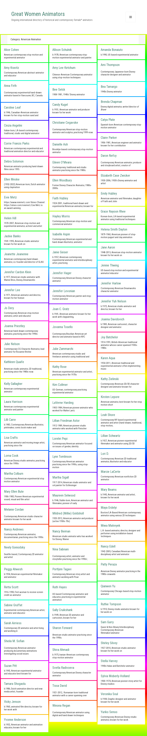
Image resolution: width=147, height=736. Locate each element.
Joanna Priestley (14, 326)
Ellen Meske (12, 179)
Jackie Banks (12, 236)
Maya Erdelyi (109, 507)
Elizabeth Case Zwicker (115, 175)
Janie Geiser (60, 252)
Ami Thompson (110, 65)
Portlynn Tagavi (61, 569)
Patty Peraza (109, 564)
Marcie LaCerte (110, 472)
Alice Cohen (11, 50)
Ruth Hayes (59, 587)
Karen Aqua (108, 358)
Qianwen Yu (108, 586)
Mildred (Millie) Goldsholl (68, 513)
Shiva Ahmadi (60, 650)
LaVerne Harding (63, 403)
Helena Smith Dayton (114, 229)
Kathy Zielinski (110, 379)
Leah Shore (108, 415)
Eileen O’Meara (61, 162)
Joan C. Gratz (60, 309)
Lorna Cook (11, 456)
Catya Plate (108, 120)
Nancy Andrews (14, 529)
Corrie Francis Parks (16, 143)
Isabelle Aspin (61, 234)
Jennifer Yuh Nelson (113, 301)
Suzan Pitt (10, 666)
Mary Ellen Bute (14, 491)
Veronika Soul (109, 694)
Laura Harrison (13, 402)
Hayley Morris (61, 216)
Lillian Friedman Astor (66, 421)
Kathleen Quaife (14, 362)
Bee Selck (58, 89)
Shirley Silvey (109, 643)
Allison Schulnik (62, 50)
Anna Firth (10, 86)
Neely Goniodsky (14, 547)
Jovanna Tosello (62, 327)
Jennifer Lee (12, 290)
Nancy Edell (108, 546)
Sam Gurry (107, 622)
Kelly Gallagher (13, 384)
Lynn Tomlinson (62, 456)
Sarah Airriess (12, 623)
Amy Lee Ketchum (63, 68)
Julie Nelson (12, 344)
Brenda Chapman (111, 102)
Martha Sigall (60, 477)
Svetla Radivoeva (63, 668)
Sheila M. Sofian (14, 641)
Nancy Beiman (61, 531)
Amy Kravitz (11, 68)
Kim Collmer (60, 385)
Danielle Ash (60, 144)
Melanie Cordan (14, 509)
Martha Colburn (13, 473)
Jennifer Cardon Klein (17, 272)
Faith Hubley (60, 198)
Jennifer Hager (61, 273)
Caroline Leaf (12, 107)
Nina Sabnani (60, 549)
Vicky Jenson (12, 702)
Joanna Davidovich (112, 319)
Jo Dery (9, 308)
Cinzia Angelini (13, 125)
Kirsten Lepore (110, 397)
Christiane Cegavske (65, 122)
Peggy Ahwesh (13, 569)
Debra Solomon (14, 161)
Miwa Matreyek (110, 525)
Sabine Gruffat (13, 605)
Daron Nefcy (109, 156)
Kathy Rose (59, 367)
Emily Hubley (109, 193)
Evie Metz (10, 197)
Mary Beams (109, 490)
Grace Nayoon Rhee (113, 211)
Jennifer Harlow (111, 283)
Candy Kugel (60, 105)
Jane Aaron (108, 247)
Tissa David (59, 686)
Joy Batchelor (109, 337)
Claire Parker (109, 138)
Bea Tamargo (109, 87)
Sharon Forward (62, 628)
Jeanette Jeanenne (16, 254)
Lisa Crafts (11, 438)
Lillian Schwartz (110, 436)
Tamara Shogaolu (15, 684)
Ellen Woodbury (62, 180)
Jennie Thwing (110, 265)
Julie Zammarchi (62, 349)
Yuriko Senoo (109, 712)
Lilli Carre (10, 420)
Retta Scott (11, 587)
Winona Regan (61, 705)
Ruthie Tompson (111, 604)
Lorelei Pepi (60, 439)
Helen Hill (10, 218)
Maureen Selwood (63, 495)
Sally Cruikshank (62, 610)
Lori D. (105, 454)
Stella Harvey (109, 661)
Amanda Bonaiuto (112, 50)
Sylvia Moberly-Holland (115, 676)
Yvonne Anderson (15, 720)
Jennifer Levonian (63, 291)
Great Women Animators (38, 14)
